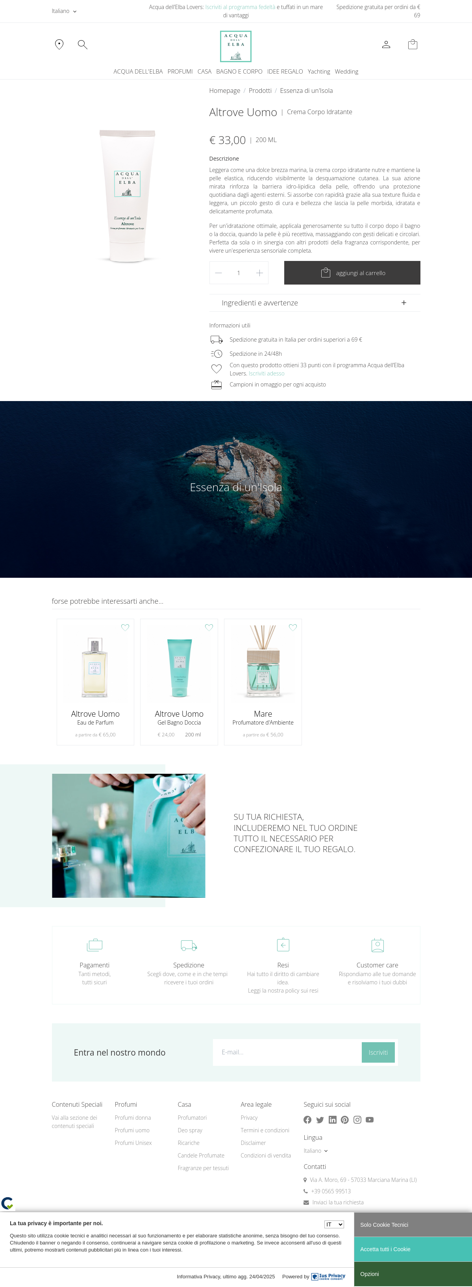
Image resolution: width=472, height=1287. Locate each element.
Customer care (377, 965)
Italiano (61, 11)
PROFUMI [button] (180, 71)
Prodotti (260, 90)
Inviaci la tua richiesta (338, 1202)
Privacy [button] (249, 1117)
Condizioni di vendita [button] (266, 1155)
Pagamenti (94, 965)
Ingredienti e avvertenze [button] (260, 302)
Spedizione (188, 965)
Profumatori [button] (192, 1117)
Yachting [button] (319, 71)
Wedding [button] (347, 71)
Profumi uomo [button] (132, 1130)
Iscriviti (378, 1052)
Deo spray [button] (190, 1130)
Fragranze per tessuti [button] (203, 1168)
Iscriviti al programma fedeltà (240, 7)
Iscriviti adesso (267, 373)
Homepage (225, 90)
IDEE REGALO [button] (285, 71)
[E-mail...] (285, 1052)
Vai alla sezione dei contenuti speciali (74, 1122)
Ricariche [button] (189, 1142)
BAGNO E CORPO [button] (239, 71)
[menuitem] (319, 71)
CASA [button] (205, 71)
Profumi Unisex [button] (133, 1142)
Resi (283, 965)
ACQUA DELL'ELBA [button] (138, 71)
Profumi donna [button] (133, 1117)
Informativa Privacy (198, 1277)
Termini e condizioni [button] (265, 1130)
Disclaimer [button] (253, 1142)
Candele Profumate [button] (201, 1155)
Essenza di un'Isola (306, 90)
